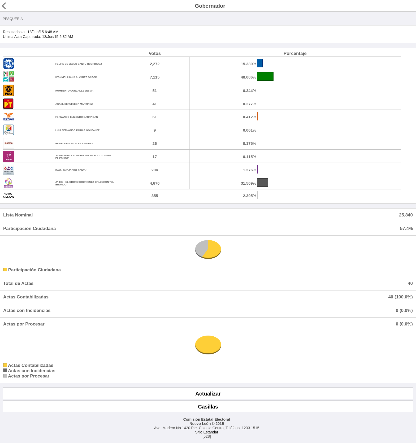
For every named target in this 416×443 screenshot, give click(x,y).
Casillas (208, 407)
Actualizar (208, 394)
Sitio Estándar (206, 432)
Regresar (14, 6)
